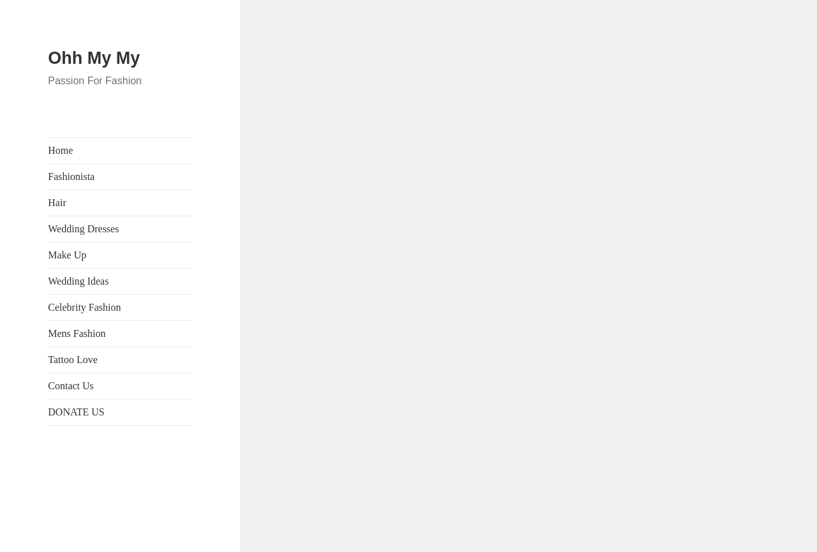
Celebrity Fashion (84, 307)
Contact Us (71, 385)
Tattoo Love (73, 359)
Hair (57, 202)
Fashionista (71, 176)
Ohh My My (94, 58)
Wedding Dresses (83, 228)
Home (60, 150)
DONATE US (76, 412)
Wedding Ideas (78, 281)
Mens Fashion (76, 333)
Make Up (67, 255)
